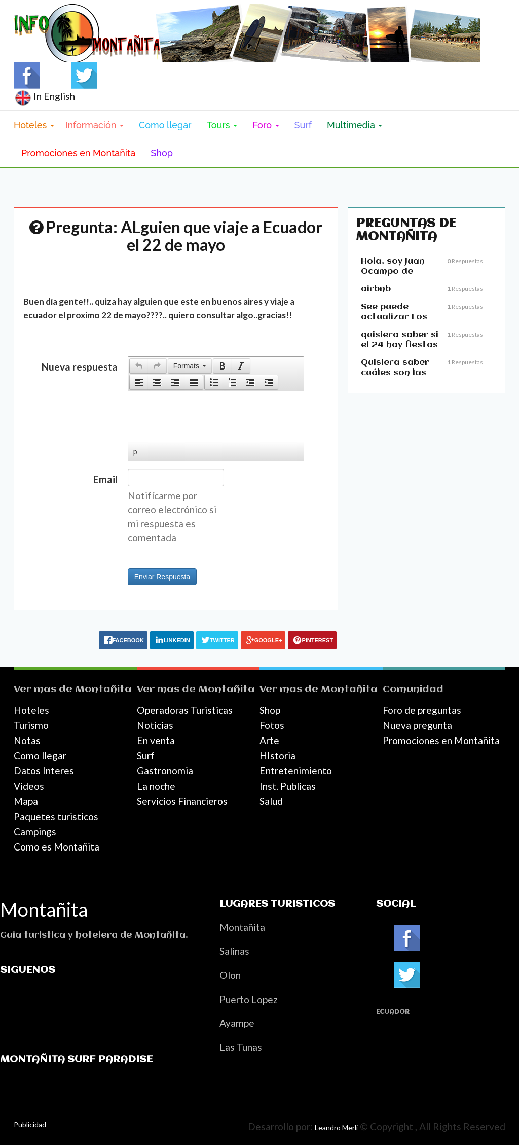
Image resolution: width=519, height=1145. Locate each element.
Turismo (31, 725)
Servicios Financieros (182, 801)
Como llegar (165, 125)
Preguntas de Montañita (406, 230)
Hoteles (31, 710)
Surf (303, 125)
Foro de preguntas (422, 710)
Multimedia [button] (354, 125)
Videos (29, 786)
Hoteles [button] (34, 125)
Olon (230, 975)
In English (44, 96)
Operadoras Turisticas (185, 710)
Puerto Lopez (248, 999)
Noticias (155, 725)
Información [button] (94, 125)
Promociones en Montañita (78, 152)
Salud (271, 801)
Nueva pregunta (417, 725)
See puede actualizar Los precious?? (394, 317)
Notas (27, 740)
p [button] (135, 452)
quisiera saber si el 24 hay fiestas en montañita (399, 344)
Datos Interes (44, 771)
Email (105, 479)
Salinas (234, 951)
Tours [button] (222, 125)
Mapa (26, 801)
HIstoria (277, 755)
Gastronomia (165, 771)
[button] (138, 366)
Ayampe (236, 1023)
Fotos (272, 725)
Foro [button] (265, 125)
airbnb (376, 289)
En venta (156, 740)
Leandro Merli (336, 1127)
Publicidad (30, 1124)
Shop (162, 152)
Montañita (103, 689)
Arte (269, 740)
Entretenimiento (296, 771)
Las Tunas (240, 1047)
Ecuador (393, 1012)
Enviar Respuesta (162, 577)
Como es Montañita (56, 847)
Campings (35, 831)
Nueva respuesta (80, 367)
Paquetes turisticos (56, 816)
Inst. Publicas (288, 786)
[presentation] (139, 366)
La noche (156, 786)
